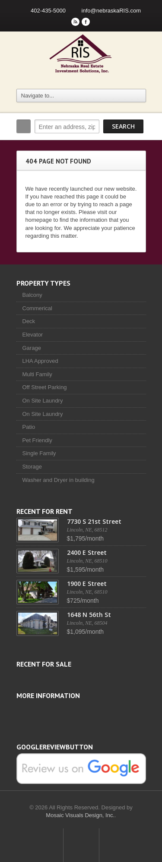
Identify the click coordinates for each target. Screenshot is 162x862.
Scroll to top (81, 845)
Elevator (32, 334)
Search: (23, 126)
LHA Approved (40, 361)
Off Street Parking (44, 387)
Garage (31, 348)
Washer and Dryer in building (58, 480)
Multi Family (37, 374)
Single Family (39, 453)
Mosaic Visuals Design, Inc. (80, 815)
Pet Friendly (37, 440)
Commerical (37, 308)
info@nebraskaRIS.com (111, 10)
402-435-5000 (48, 10)
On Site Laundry (42, 400)
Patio (28, 427)
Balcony (32, 295)
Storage (32, 466)
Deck (28, 321)
